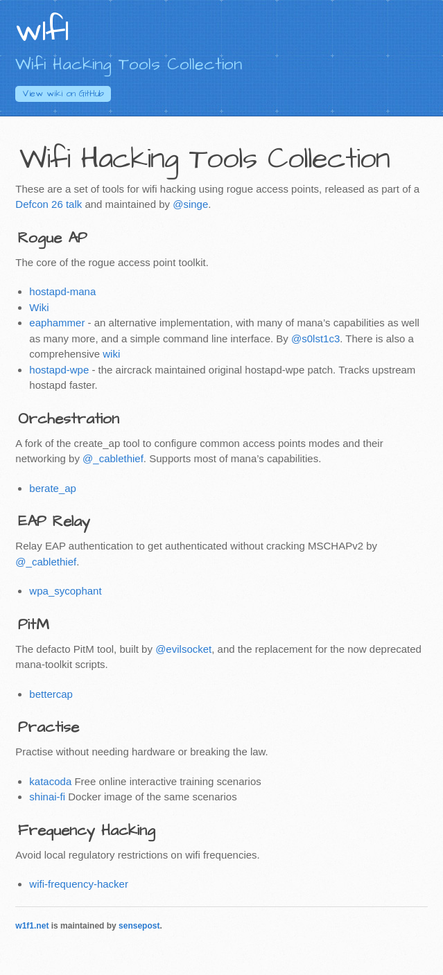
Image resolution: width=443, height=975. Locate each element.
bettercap (51, 694)
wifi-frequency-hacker (78, 884)
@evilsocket (183, 649)
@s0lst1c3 (315, 338)
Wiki (39, 307)
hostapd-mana (62, 291)
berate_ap (52, 488)
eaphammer (57, 322)
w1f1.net (32, 926)
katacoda (50, 781)
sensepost (139, 926)
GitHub (63, 93)
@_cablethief (113, 458)
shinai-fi (47, 796)
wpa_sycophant (65, 591)
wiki (111, 354)
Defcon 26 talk (48, 204)
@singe (190, 204)
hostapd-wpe (59, 370)
